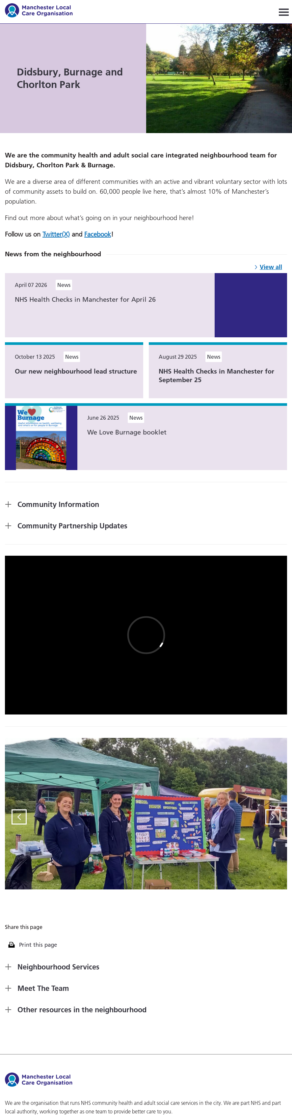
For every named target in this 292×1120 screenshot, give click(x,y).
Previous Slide (19, 817)
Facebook (97, 234)
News (63, 285)
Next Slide (272, 817)
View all (271, 267)
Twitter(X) (56, 234)
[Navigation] (284, 11)
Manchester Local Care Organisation (42, 11)
